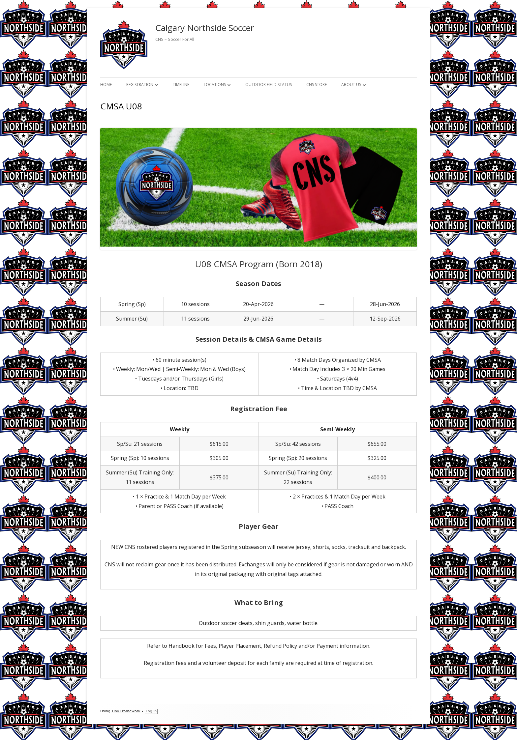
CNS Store (316, 84)
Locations (215, 84)
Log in (151, 711)
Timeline (181, 84)
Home (106, 84)
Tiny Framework (125, 711)
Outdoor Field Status (268, 84)
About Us (351, 84)
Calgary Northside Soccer (204, 28)
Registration (139, 84)
